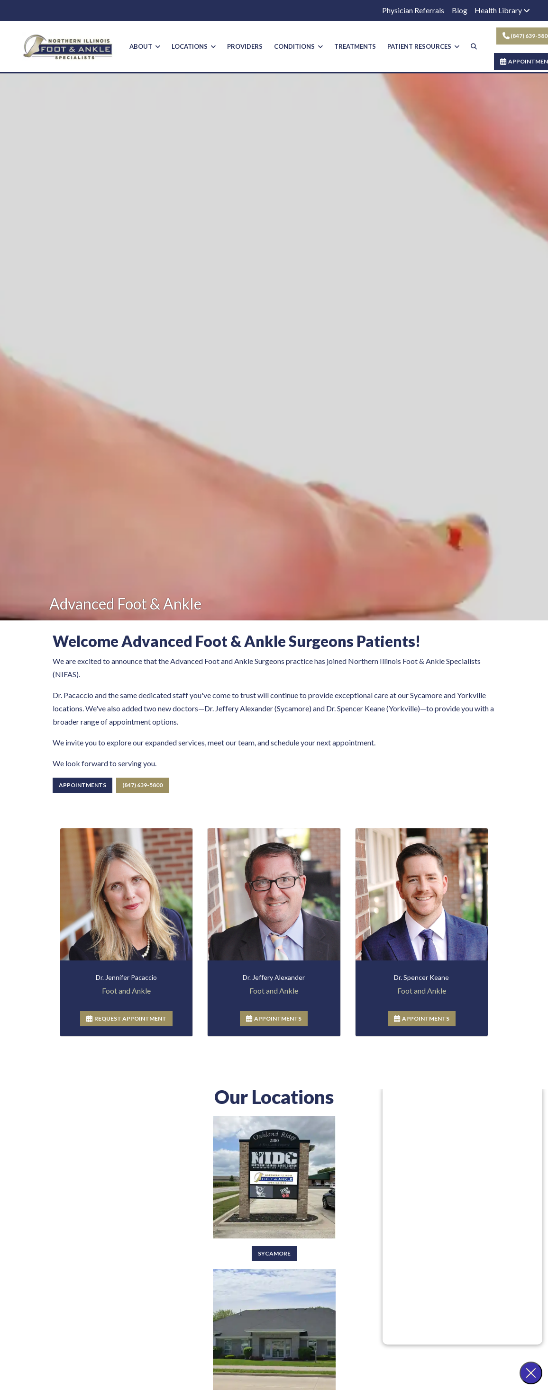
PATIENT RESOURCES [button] (423, 46)
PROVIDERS (245, 46)
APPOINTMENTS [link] (273, 1025)
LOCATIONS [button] (194, 46)
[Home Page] (69, 45)
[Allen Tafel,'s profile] (421, 984)
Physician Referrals (413, 10)
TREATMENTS (355, 46)
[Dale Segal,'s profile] (274, 984)
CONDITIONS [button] (298, 46)
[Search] (474, 46)
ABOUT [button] (144, 46)
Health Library (502, 10)
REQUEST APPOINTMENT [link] (126, 1025)
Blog (459, 10)
